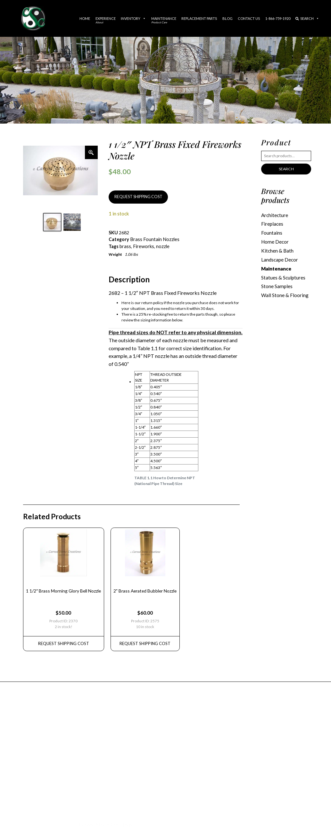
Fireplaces (272, 223)
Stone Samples (276, 284)
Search (307, 18)
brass (125, 245)
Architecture (274, 215)
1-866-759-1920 (277, 18)
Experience (105, 20)
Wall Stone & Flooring (284, 293)
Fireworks (143, 245)
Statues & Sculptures (283, 276)
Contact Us (249, 18)
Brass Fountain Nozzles (154, 239)
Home (84, 18)
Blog (227, 18)
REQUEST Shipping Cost (62, 640)
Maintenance (163, 20)
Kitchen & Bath (277, 249)
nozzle (162, 245)
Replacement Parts (199, 18)
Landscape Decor (279, 258)
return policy (152, 302)
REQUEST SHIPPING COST (137, 196)
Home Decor (274, 241)
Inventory (133, 18)
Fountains (271, 232)
